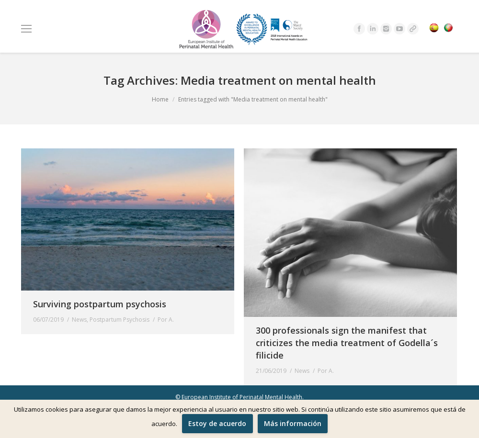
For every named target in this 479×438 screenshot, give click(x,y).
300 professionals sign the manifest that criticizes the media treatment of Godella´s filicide (347, 343)
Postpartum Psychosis (119, 319)
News (79, 319)
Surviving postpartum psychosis (99, 304)
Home (160, 99)
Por (166, 319)
